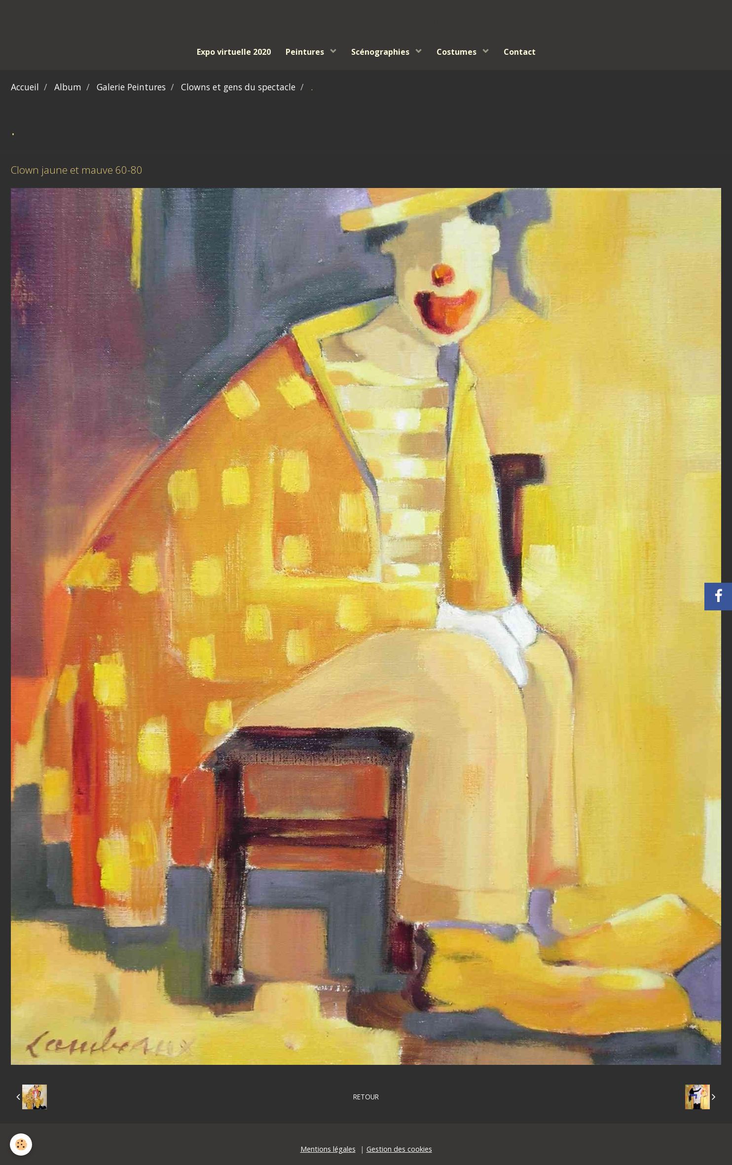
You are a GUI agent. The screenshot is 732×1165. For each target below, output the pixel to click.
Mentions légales (328, 1149)
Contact (520, 51)
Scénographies (381, 51)
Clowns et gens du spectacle (238, 87)
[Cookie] (21, 1144)
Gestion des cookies (399, 1149)
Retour (366, 1096)
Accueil (25, 87)
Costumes (457, 51)
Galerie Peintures (131, 87)
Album (67, 87)
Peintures (306, 51)
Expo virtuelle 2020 (234, 51)
